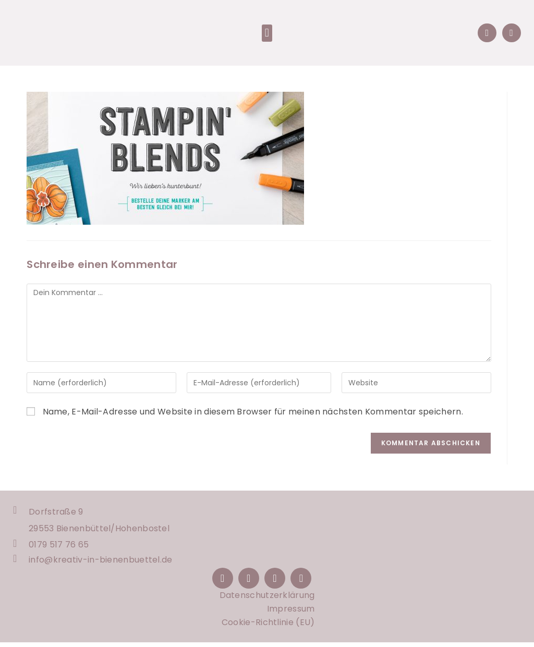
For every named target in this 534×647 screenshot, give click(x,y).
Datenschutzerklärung (267, 600)
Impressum (291, 613)
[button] (267, 34)
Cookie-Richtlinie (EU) (268, 627)
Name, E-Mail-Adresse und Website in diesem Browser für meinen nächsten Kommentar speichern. (253, 414)
